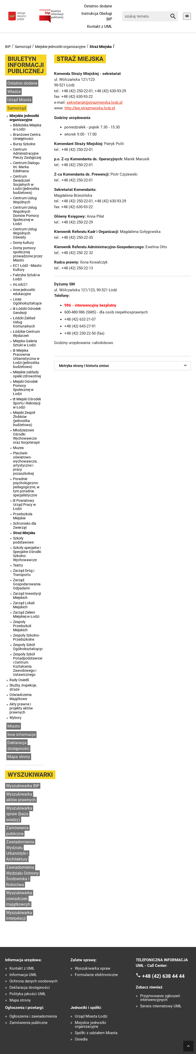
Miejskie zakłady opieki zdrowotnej (27, 374)
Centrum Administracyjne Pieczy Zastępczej (27, 153)
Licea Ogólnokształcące (27, 301)
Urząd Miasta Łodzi (91, 1016)
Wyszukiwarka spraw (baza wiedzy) (19, 814)
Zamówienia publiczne (17, 830)
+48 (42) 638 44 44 (163, 976)
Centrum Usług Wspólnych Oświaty (25, 233)
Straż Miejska (101, 47)
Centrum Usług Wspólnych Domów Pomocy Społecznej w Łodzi (26, 215)
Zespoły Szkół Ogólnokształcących (28, 647)
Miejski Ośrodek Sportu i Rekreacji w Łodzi (27, 403)
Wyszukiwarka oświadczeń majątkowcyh (19, 898)
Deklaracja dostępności (18, 745)
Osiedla (81, 1039)
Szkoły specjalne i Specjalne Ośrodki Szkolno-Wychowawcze (27, 554)
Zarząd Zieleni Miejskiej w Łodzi (26, 614)
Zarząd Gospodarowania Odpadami (27, 584)
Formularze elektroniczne (96, 975)
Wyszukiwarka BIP (22, 785)
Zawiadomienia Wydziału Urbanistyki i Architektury (20, 850)
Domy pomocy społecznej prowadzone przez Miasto (27, 254)
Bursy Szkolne (24, 144)
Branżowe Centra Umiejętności (27, 137)
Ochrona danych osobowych (33, 981)
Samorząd (23, 47)
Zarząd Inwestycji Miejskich (27, 595)
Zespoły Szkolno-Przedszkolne (26, 637)
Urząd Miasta (19, 99)
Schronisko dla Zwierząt (24, 525)
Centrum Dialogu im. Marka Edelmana (26, 167)
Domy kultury (23, 243)
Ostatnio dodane (98, 6)
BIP (8, 47)
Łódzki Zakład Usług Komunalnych (24, 322)
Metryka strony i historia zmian (123, 365)
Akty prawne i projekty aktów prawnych (21, 708)
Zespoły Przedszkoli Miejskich (22, 626)
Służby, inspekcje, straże (23, 687)
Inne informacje (21, 734)
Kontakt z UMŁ (99, 26)
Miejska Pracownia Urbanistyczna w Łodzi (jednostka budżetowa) (26, 358)
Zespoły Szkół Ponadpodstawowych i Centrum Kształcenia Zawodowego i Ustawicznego (28, 664)
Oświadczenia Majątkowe (20, 697)
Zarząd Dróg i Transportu (23, 573)
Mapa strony (18, 756)
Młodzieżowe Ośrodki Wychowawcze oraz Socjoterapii (26, 436)
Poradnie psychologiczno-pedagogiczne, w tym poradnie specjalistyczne (26, 487)
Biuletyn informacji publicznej (26, 65)
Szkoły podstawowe (23, 540)
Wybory (15, 718)
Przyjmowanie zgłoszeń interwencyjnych (160, 998)
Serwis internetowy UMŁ (160, 1006)
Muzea (18, 448)
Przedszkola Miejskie (22, 516)
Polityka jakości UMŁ (27, 994)
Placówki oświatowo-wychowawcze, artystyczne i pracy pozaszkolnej (25, 463)
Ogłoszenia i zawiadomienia (33, 1016)
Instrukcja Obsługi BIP (96, 16)
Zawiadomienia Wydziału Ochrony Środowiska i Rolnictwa (22, 876)
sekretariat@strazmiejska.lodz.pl (94, 102)
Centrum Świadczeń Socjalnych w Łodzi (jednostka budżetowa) (26, 184)
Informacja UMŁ (23, 975)
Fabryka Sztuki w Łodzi (26, 277)
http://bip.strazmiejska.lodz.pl (90, 108)
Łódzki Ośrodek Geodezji (27, 311)
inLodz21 (20, 284)
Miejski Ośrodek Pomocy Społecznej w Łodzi (25, 387)
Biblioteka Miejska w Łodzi (27, 127)
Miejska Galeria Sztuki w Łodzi (25, 343)
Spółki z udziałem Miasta (96, 1033)
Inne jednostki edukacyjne (24, 292)
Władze (14, 91)
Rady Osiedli (19, 680)
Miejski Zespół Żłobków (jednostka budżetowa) (24, 419)
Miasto (13, 726)
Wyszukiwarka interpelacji (19, 915)
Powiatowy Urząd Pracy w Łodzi (24, 504)
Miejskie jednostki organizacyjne (60, 47)
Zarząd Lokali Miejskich (23, 605)
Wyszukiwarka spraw (92, 968)
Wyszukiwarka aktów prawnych (21, 797)
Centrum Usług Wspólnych (25, 200)
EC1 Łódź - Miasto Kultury (27, 268)
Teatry (18, 565)
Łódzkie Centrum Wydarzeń (26, 334)
